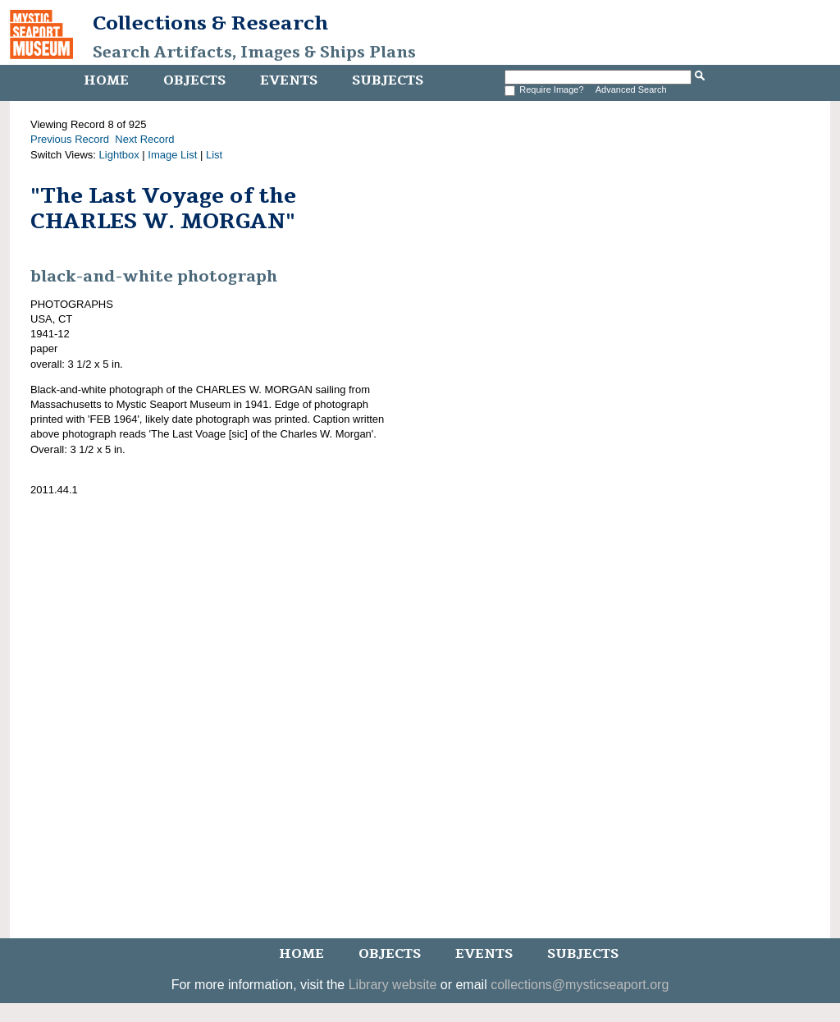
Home (106, 80)
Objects (194, 80)
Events (288, 80)
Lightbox (119, 155)
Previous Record (69, 139)
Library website (393, 985)
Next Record (144, 139)
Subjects (387, 80)
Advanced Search (631, 89)
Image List (172, 155)
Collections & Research (210, 23)
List (214, 155)
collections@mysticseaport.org (580, 985)
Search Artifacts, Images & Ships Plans (254, 52)
